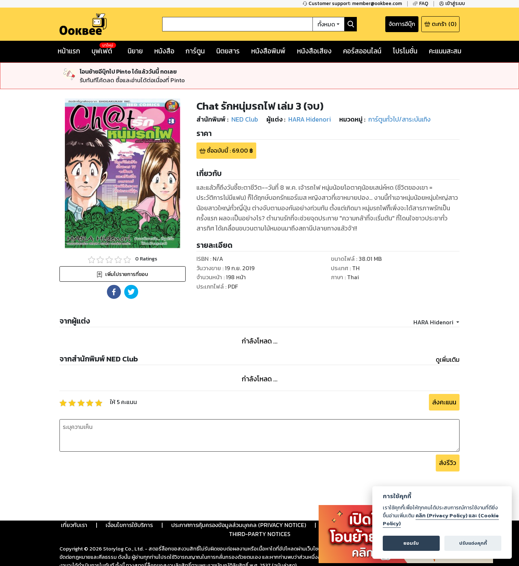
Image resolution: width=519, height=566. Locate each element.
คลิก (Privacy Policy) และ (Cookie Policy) (441, 519)
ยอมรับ (411, 543)
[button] (114, 292)
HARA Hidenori (434, 322)
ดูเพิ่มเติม (448, 359)
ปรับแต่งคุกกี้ (473, 543)
